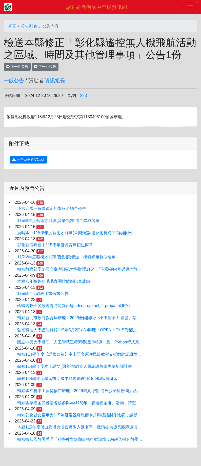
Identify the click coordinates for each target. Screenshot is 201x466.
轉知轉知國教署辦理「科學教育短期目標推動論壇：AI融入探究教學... (79, 439)
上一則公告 (17, 67)
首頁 (12, 26)
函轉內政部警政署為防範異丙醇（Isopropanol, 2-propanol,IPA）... (76, 305)
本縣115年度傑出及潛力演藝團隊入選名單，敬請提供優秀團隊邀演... (79, 427)
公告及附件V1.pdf (28, 159)
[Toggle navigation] (190, 7)
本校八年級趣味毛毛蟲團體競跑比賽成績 (53, 281)
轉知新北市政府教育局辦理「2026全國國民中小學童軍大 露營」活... (78, 318)
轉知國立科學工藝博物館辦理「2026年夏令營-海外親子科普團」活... (78, 391)
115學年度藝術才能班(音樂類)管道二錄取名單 (58, 220)
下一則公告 (45, 67)
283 (83, 95)
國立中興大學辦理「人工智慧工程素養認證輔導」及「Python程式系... (80, 342)
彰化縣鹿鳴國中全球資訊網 (96, 7)
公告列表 (29, 26)
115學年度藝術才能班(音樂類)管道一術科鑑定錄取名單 (66, 257)
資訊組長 (55, 80)
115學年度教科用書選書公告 (43, 293)
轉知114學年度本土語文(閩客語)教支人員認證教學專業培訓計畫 (74, 366)
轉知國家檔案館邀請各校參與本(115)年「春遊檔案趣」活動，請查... (78, 403)
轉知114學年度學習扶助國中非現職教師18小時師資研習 (67, 378)
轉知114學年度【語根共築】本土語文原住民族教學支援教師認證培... (79, 354)
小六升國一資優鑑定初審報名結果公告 (51, 208)
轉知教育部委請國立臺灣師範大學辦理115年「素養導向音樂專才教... (79, 269)
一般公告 (14, 80)
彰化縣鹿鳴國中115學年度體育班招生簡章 (55, 245)
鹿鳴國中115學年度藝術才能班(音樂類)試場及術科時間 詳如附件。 (77, 233)
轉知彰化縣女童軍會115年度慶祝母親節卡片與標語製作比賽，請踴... (79, 415)
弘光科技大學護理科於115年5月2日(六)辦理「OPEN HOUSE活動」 (78, 330)
